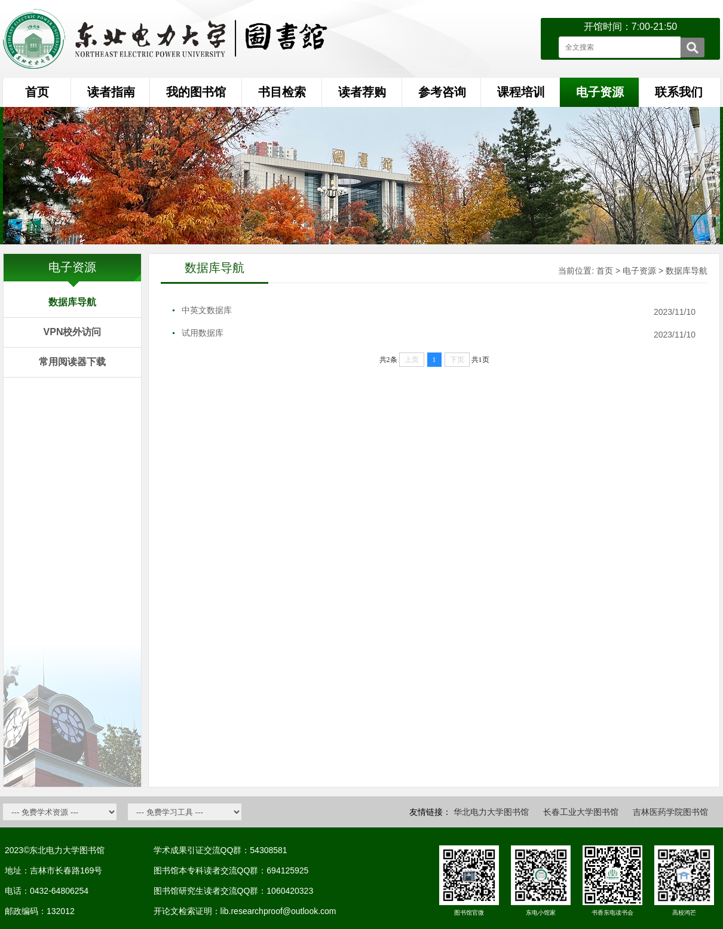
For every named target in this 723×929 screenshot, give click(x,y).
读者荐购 (362, 92)
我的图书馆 (196, 92)
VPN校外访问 (73, 332)
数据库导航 (72, 302)
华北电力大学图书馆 (491, 812)
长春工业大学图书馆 (580, 812)
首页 (37, 92)
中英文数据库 (207, 310)
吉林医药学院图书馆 (670, 812)
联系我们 (679, 92)
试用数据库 (202, 333)
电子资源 (639, 270)
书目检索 (282, 92)
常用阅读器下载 (72, 362)
